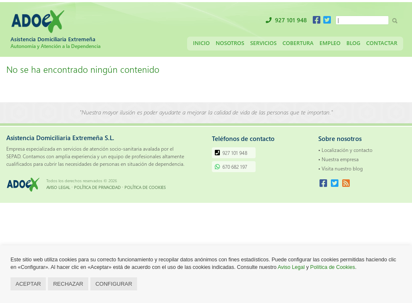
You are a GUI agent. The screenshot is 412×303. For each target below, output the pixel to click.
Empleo (330, 42)
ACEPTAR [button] (28, 284)
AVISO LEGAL (58, 187)
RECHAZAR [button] (68, 284)
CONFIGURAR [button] (113, 284)
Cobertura (298, 42)
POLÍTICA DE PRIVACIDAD (97, 187)
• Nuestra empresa (338, 159)
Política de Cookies (332, 267)
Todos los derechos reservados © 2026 (81, 180)
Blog (353, 42)
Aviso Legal (291, 267)
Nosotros (230, 42)
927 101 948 (291, 20)
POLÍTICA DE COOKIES (145, 187)
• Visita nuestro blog (340, 168)
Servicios (263, 42)
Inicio (201, 42)
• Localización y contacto (345, 149)
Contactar (381, 42)
